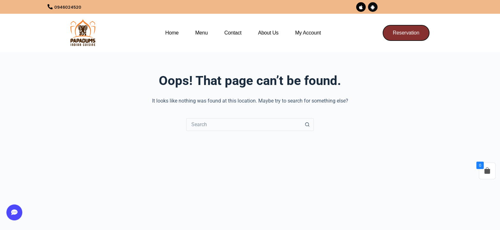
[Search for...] (243, 125)
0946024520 (72, 7)
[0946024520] (51, 7)
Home (172, 33)
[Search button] (307, 125)
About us (268, 33)
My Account (308, 33)
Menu (201, 33)
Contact (232, 33)
